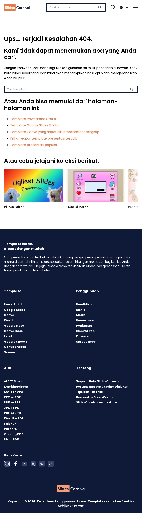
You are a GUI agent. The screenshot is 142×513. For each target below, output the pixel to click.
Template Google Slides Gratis (34, 124)
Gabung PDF (13, 433)
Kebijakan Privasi (71, 505)
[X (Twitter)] (33, 463)
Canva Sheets (15, 346)
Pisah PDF (11, 438)
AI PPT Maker (14, 380)
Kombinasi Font (16, 385)
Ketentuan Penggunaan (56, 500)
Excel (8, 335)
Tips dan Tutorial (89, 391)
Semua (9, 351)
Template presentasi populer (33, 144)
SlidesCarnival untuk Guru (96, 401)
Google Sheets (15, 340)
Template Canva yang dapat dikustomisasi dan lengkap (54, 131)
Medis (80, 314)
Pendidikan (85, 303)
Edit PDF (10, 423)
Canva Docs (13, 330)
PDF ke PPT (12, 401)
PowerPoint (13, 303)
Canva (9, 314)
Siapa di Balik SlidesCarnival (97, 380)
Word (8, 319)
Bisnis (80, 309)
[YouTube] (24, 463)
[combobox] (76, 7)
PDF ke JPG (12, 412)
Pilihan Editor (14, 206)
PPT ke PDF (12, 396)
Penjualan (84, 325)
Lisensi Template (90, 500)
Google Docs (14, 325)
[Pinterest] (42, 463)
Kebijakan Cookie (119, 500)
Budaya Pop (85, 330)
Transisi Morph (77, 206)
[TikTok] (51, 463)
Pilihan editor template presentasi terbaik (43, 137)
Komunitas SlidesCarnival (96, 396)
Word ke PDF (13, 417)
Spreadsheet (86, 340)
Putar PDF (11, 428)
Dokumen (83, 335)
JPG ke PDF (12, 407)
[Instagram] (7, 463)
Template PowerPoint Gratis (33, 117)
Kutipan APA (13, 391)
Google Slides (14, 309)
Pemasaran (85, 319)
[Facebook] (16, 463)
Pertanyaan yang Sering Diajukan (102, 385)
